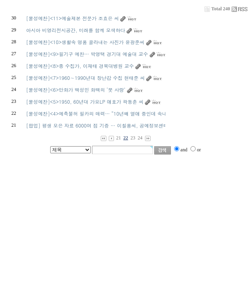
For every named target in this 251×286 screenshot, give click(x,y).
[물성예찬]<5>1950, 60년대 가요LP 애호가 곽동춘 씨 (84, 101)
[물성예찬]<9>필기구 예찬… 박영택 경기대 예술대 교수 (87, 53)
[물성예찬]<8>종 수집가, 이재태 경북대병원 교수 (80, 65)
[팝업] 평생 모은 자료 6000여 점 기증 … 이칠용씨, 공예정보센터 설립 (102, 125)
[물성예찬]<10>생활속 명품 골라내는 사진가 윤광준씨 (85, 42)
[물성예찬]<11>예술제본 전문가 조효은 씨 (72, 18)
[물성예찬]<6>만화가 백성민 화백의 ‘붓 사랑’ (75, 89)
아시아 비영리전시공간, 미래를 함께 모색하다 (75, 30)
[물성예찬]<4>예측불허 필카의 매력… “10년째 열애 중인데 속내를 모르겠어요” (112, 113)
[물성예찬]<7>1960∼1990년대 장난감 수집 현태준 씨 (85, 77)
